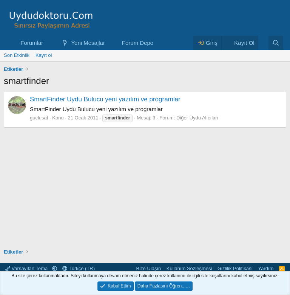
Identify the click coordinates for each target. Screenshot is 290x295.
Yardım (266, 268)
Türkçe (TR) (78, 268)
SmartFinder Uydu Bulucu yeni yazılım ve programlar (105, 99)
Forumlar (31, 43)
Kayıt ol (43, 55)
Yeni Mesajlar (88, 43)
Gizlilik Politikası (235, 268)
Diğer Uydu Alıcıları (197, 118)
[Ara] (275, 43)
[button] (49, 43)
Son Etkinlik (16, 55)
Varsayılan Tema (27, 268)
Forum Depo (137, 43)
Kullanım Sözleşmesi (189, 268)
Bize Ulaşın (148, 268)
